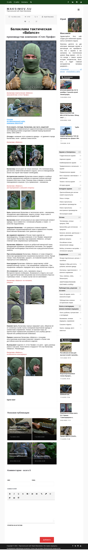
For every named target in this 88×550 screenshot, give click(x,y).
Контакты (24, 2)
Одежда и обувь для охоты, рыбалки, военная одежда (70, 265)
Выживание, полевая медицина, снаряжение (70, 319)
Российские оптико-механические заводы (70, 243)
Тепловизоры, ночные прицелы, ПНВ (70, 222)
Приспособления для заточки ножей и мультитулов (70, 193)
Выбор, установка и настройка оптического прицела (70, 249)
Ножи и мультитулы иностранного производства (70, 209)
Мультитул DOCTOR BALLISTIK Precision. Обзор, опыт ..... (69, 115)
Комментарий (12, 488)
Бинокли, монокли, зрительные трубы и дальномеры (70, 234)
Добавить (46, 540)
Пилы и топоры (70, 198)
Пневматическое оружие (70, 172)
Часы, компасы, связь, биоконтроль (70, 277)
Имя (8, 480)
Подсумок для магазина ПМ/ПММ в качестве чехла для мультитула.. (18, 429)
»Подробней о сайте (73, 71)
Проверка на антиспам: (15, 525)
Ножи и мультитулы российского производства (70, 203)
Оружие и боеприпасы (70, 152)
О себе (9, 2)
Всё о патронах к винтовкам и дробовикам (70, 176)
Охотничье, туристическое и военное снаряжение (70, 271)
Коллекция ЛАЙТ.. (41, 432)
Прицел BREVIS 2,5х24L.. (68, 436)
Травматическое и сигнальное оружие (70, 167)
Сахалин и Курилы (70, 324)
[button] (10, 494)
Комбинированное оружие (70, 162)
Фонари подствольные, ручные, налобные (70, 259)
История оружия (70, 185)
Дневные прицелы (70, 239)
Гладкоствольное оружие (70, 155)
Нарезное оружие (70, 159)
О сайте (16, 2)
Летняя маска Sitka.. (42, 456)
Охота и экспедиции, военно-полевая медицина (70, 307)
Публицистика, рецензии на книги (70, 289)
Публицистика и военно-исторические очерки (70, 301)
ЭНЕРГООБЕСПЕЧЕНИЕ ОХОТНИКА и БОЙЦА (70, 283)
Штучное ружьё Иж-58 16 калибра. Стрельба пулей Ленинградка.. (69, 92)
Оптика (70, 217)
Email (33, 480)
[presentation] (23, 531)
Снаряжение (70, 254)
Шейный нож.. (65, 394)
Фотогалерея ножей (70, 214)
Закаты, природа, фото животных (70, 329)
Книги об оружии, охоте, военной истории (70, 295)
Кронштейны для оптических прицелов (70, 228)
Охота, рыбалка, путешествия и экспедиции (70, 313)
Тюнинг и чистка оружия (70, 181)
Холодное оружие (70, 188)
